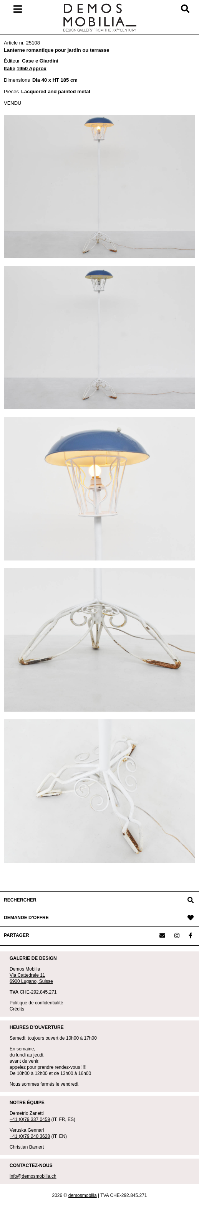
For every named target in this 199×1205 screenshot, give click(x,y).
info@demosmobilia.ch (33, 1176)
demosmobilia (82, 1195)
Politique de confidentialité (36, 1003)
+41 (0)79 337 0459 (30, 1119)
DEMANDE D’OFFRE (26, 917)
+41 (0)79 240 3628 (30, 1136)
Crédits (17, 1009)
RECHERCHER (20, 900)
